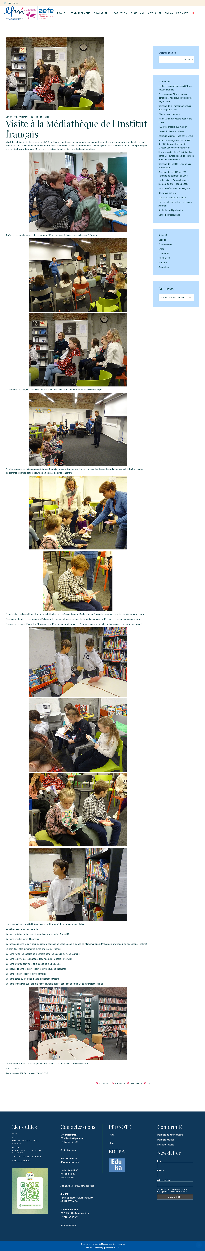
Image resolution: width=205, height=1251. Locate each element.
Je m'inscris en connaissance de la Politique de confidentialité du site (172, 1190)
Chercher (187, 59)
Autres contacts (68, 1225)
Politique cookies (165, 1139)
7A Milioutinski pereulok (72, 1138)
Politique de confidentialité (170, 1134)
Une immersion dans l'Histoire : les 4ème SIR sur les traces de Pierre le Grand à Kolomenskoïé (176, 156)
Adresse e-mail (164, 1180)
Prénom (160, 1170)
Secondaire (164, 267)
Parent (112, 1134)
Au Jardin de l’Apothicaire (171, 210)
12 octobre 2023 (40, 117)
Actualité (11, 117)
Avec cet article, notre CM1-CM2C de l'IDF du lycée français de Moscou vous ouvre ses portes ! (175, 144)
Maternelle (164, 253)
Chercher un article (167, 53)
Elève (111, 1143)
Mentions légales (165, 1144)
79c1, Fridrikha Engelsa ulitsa (74, 1213)
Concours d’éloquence (169, 215)
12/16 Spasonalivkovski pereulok (76, 1197)
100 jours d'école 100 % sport (173, 127)
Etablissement (165, 244)
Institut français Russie (26, 1157)
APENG (15, 1147)
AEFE (14, 1134)
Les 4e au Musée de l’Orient (172, 197)
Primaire (24, 117)
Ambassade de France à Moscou (25, 1142)
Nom (159, 1161)
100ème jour (165, 81)
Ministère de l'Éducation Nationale (26, 1152)
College (162, 240)
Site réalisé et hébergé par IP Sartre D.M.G (102, 1248)
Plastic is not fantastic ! (170, 114)
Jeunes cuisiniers (167, 193)
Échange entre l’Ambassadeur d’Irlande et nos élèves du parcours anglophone (176, 98)
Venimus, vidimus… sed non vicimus (176, 136)
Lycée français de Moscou (97, 1244)
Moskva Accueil (21, 1161)
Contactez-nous (68, 1150)
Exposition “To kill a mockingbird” (175, 188)
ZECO (15, 1138)
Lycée (161, 249)
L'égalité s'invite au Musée (171, 131)
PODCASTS (164, 258)
